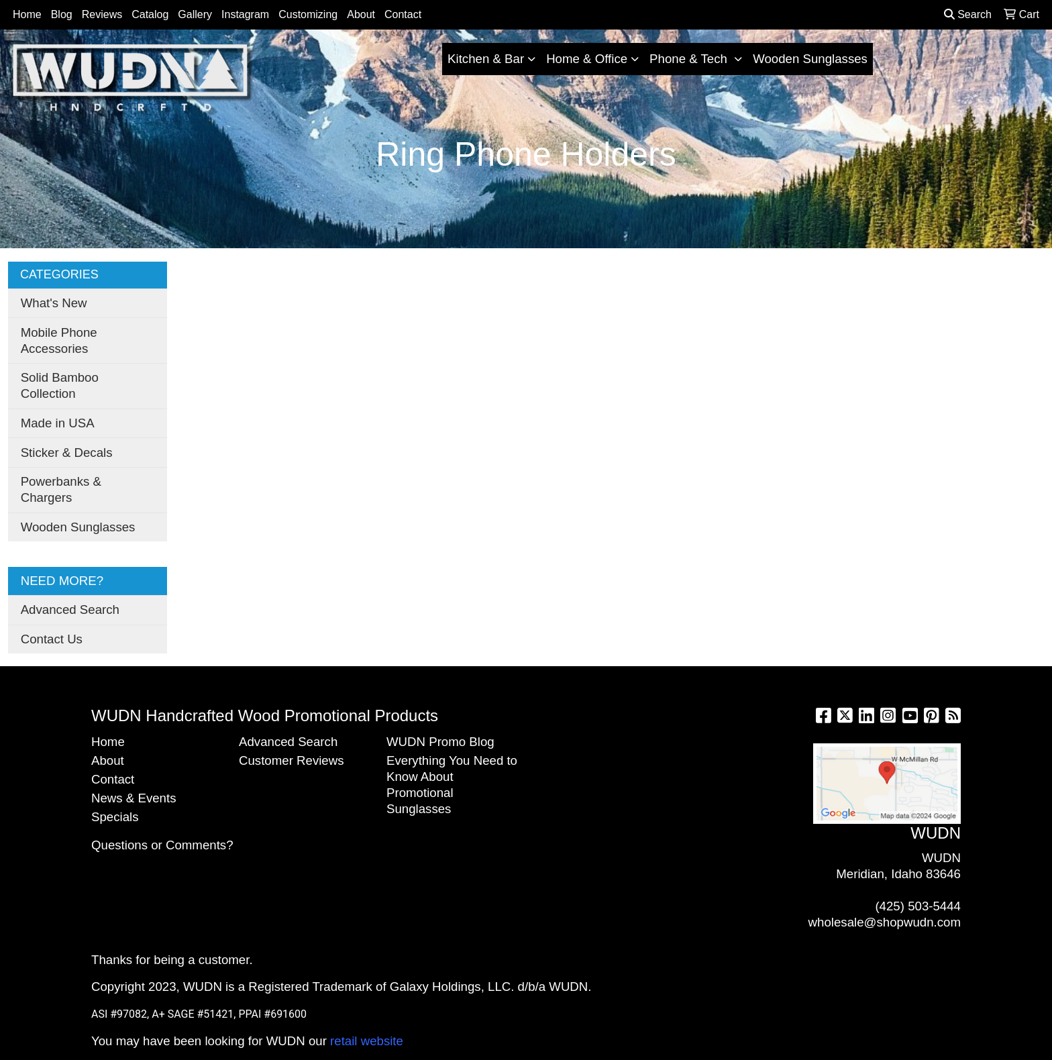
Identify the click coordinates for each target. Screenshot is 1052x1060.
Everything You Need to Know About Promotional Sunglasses (451, 784)
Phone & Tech (690, 59)
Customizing (307, 14)
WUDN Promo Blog (440, 742)
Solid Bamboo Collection (60, 385)
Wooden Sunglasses (810, 59)
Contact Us (52, 639)
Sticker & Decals (67, 452)
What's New (54, 303)
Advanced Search (70, 609)
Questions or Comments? (162, 845)
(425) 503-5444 (918, 906)
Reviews (102, 14)
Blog (61, 14)
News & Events (133, 798)
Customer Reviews (291, 760)
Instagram (245, 14)
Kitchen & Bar (486, 59)
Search (968, 14)
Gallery (195, 14)
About (361, 14)
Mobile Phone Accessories (59, 340)
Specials (115, 817)
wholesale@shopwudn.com (884, 922)
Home (27, 14)
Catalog (150, 14)
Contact (402, 14)
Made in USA (58, 423)
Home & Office (586, 59)
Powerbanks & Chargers (61, 489)
